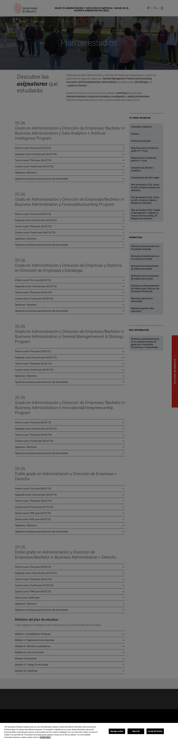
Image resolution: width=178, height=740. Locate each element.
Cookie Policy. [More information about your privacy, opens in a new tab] (45, 737)
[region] (89, 731)
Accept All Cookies (155, 731)
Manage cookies (116, 731)
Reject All (135, 731)
